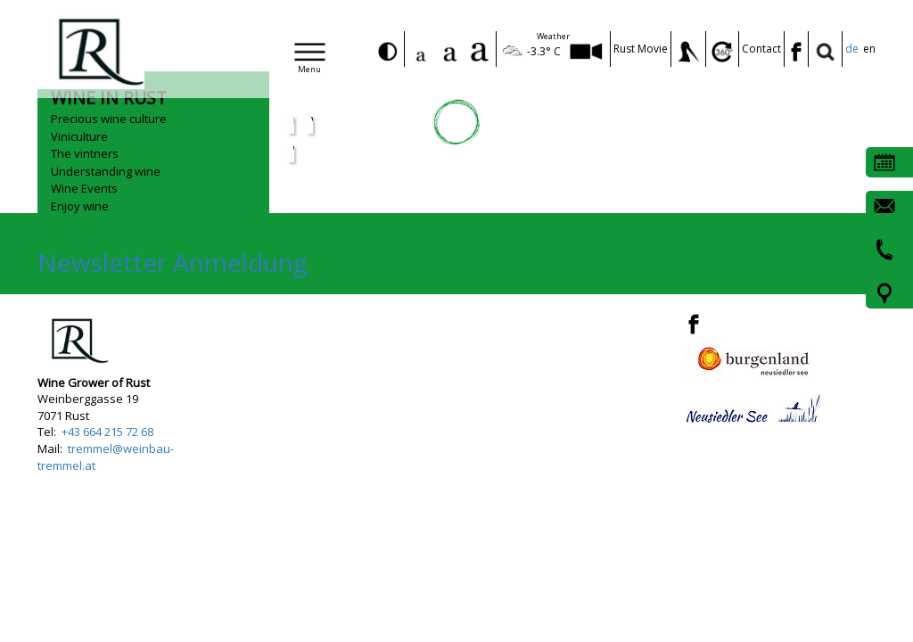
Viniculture (79, 136)
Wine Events (84, 188)
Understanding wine (105, 171)
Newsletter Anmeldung (172, 262)
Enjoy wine (80, 206)
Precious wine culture (109, 119)
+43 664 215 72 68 (107, 432)
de (852, 48)
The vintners (85, 153)
